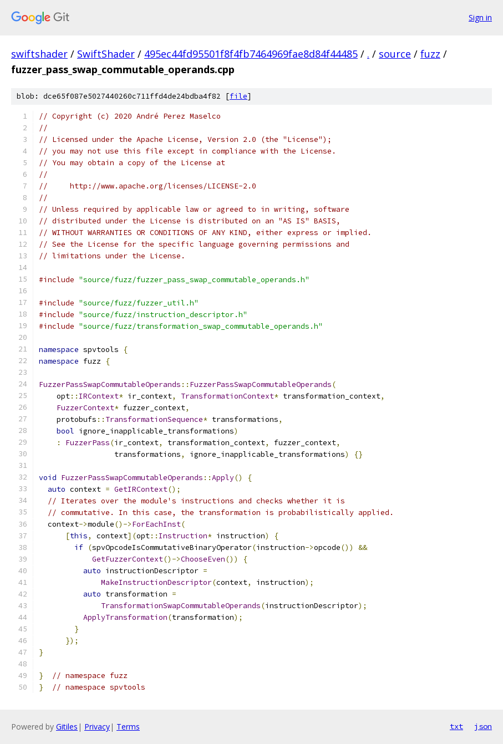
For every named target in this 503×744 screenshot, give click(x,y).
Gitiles (67, 726)
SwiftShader (106, 53)
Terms (128, 726)
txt (456, 726)
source (395, 53)
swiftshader (39, 53)
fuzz (430, 53)
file (238, 96)
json (483, 726)
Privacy (97, 726)
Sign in (480, 17)
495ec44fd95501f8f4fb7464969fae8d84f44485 (251, 53)
